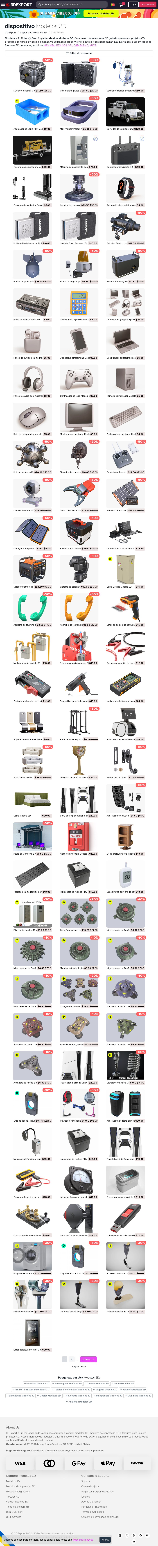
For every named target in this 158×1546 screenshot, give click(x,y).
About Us (12, 1427)
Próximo (88, 1359)
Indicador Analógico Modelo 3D (76, 1197)
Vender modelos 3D (17, 1501)
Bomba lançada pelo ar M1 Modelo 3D (32, 281)
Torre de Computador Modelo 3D (123, 396)
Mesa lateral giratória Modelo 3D (123, 853)
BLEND (84, 45)
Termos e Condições (92, 1511)
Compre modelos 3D (21, 1476)
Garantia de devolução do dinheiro (99, 1517)
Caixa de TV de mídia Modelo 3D (76, 1235)
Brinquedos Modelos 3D (20, 1395)
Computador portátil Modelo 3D (122, 357)
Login (133, 4)
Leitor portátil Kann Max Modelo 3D (31, 1349)
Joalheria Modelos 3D (133, 1389)
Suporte (85, 1481)
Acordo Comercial (91, 1501)
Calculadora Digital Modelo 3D (75, 319)
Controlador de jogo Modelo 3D (76, 396)
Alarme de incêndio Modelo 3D (75, 853)
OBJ (52, 45)
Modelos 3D (13, 1481)
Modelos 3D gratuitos (18, 1491)
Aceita (105, 1539)
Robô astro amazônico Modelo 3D (124, 739)
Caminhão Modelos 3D (138, 1395)
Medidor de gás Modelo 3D (27, 663)
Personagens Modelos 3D (67, 1383)
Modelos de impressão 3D (20, 1486)
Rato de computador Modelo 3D (30, 434)
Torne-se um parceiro (17, 1506)
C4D (76, 45)
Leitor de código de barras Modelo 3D (125, 624)
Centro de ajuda (90, 1486)
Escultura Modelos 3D (36, 1383)
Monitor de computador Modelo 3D (77, 434)
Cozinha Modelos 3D (96, 1383)
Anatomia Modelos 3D (79, 1401)
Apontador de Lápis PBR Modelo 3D (32, 129)
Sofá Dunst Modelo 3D (25, 777)
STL (70, 45)
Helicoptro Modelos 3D (76, 1395)
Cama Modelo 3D (22, 815)
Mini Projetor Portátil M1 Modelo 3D (77, 129)
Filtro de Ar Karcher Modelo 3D (29, 930)
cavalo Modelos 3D (122, 1383)
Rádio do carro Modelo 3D (27, 319)
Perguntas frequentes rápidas (97, 1491)
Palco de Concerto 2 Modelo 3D (30, 853)
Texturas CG (13, 1496)
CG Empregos (13, 1517)
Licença (85, 1496)
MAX (46, 45)
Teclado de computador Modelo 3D (124, 434)
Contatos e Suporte (95, 1476)
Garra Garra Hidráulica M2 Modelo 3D (78, 510)
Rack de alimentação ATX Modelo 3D (78, 739)
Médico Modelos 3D (49, 1395)
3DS (64, 45)
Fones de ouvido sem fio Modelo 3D (32, 357)
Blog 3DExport (14, 1511)
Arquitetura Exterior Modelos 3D (30, 1389)
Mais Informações (83, 1539)
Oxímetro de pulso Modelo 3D (121, 1197)
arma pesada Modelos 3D (108, 1395)
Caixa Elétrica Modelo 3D (119, 586)
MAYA (93, 45)
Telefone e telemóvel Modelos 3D (71, 1389)
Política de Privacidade (94, 1506)
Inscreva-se (148, 4)
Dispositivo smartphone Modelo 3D (77, 357)
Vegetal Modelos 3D (105, 1389)
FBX (58, 45)
